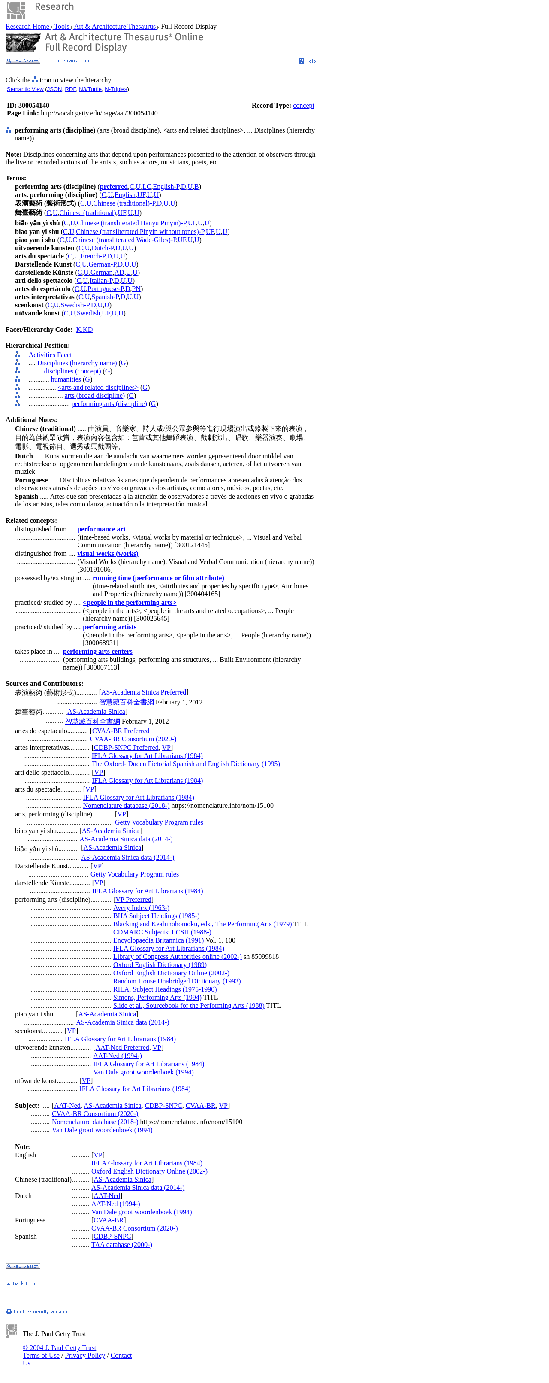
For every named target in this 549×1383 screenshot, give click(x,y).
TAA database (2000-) (121, 1244)
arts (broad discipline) (95, 395)
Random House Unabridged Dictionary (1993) (177, 981)
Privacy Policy (85, 1355)
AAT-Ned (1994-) (117, 1055)
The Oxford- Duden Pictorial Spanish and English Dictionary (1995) (186, 763)
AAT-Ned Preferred (122, 1047)
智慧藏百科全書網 (126, 702)
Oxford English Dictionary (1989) (160, 964)
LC (146, 186)
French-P (93, 256)
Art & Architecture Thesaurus (115, 26)
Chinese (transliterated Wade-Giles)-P (124, 239)
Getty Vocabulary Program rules (159, 822)
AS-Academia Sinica (96, 711)
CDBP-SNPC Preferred (126, 747)
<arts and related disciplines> (98, 387)
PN (136, 288)
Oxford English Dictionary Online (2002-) (171, 973)
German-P (102, 264)
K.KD (84, 329)
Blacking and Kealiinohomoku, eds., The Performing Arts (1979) (202, 924)
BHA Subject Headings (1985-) (156, 915)
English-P (166, 186)
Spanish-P (104, 296)
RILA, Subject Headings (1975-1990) (165, 989)
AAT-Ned (67, 1105)
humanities (66, 379)
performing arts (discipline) (109, 403)
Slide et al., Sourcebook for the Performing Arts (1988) (189, 1005)
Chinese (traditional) (88, 212)
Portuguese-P (105, 288)
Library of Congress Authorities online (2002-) (177, 956)
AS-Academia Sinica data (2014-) (125, 839)
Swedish (88, 313)
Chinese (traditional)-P (124, 203)
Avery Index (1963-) (141, 907)
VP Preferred (133, 899)
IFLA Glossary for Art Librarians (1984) (147, 755)
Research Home (28, 26)
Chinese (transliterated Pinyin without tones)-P (140, 231)
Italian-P (101, 280)
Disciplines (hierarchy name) (77, 363)
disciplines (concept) (72, 371)
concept (303, 105)
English (125, 194)
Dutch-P (102, 248)
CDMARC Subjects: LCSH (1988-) (162, 932)
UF (141, 194)
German (101, 272)
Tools (62, 26)
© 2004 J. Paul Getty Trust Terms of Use (59, 1351)
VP (166, 747)
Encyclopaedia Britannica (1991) (158, 940)
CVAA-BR (201, 1105)
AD (119, 272)
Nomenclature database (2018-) (126, 805)
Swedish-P (74, 305)
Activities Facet (50, 354)
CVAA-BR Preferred (120, 730)
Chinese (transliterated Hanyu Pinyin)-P (131, 223)
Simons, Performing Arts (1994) (157, 997)
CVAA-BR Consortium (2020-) (133, 739)
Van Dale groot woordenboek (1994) (143, 1072)
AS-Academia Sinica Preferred (143, 692)
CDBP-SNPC (163, 1105)
